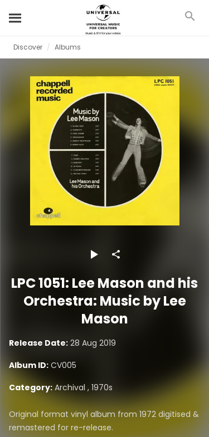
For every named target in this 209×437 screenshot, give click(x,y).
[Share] (116, 254)
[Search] (15, 17)
